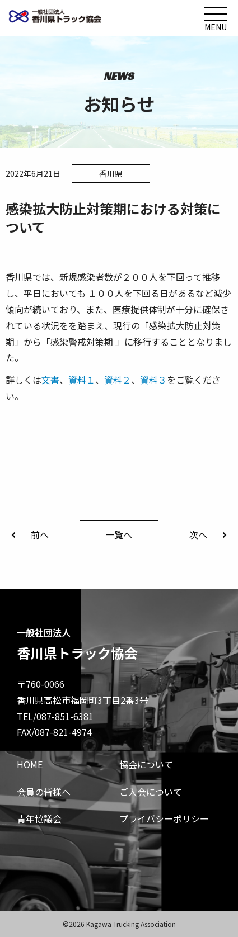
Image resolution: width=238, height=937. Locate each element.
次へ (208, 534)
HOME (30, 764)
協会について (146, 764)
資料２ (117, 379)
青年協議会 (39, 818)
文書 (50, 379)
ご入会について (150, 791)
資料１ (81, 379)
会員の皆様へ (44, 791)
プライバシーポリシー (164, 818)
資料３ (153, 379)
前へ (30, 534)
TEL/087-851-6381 (55, 716)
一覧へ (118, 534)
